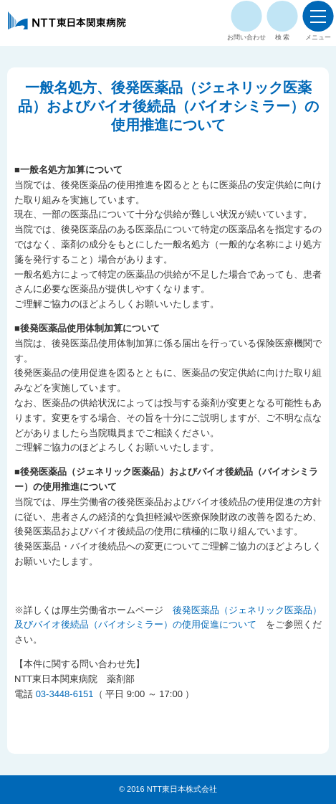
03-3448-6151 (65, 694)
